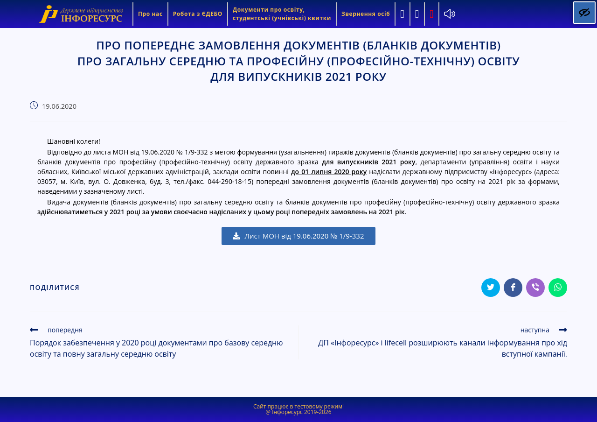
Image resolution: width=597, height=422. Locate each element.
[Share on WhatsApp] (557, 287)
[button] (298, 236)
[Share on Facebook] (513, 287)
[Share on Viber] (535, 287)
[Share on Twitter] (490, 287)
